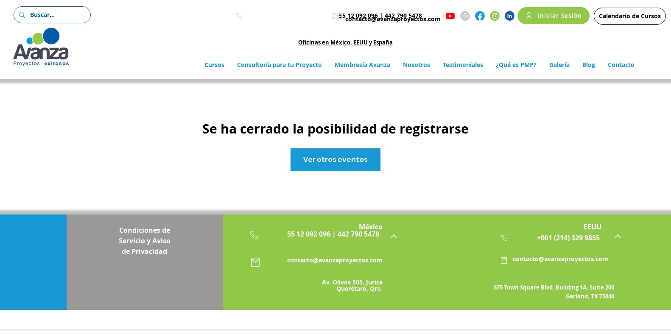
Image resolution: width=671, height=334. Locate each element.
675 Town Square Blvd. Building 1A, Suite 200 (554, 287)
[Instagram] (494, 16)
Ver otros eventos (335, 159)
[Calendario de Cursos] (630, 16)
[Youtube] (450, 16)
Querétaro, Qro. (359, 288)
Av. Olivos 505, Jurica (352, 282)
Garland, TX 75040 (590, 296)
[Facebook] (480, 16)
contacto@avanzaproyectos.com (393, 19)
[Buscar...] (51, 15)
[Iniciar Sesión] (553, 15)
